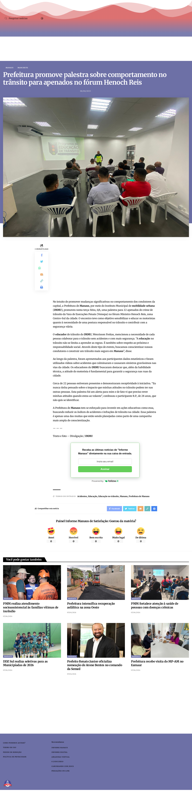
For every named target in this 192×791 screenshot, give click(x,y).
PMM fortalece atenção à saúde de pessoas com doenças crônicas (154, 606)
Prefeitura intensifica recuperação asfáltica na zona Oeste (91, 606)
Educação (94, 496)
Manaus (9, 68)
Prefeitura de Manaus (144, 496)
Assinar (105, 469)
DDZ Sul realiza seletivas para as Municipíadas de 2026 (25, 664)
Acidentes (82, 496)
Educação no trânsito (111, 496)
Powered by (105, 481)
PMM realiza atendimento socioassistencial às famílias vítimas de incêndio (30, 608)
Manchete (23, 68)
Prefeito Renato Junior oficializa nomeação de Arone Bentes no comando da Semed (94, 666)
